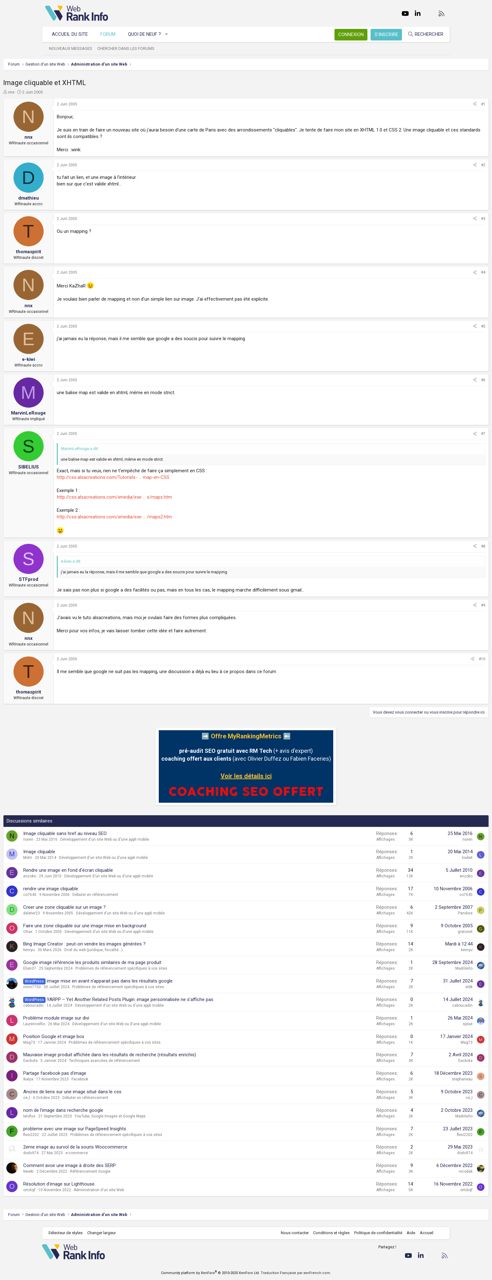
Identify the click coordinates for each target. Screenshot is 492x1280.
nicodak (423, 1171)
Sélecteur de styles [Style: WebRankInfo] (68, 1232)
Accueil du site (73, 34)
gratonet (423, 931)
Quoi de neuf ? (147, 34)
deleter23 (73, 913)
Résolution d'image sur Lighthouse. (101, 1184)
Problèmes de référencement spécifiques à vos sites (163, 968)
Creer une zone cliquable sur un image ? (106, 907)
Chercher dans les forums (129, 48)
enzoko (71, 876)
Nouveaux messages (73, 48)
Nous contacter (292, 1232)
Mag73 (71, 1042)
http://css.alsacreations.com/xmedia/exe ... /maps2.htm (156, 517)
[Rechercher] (422, 34)
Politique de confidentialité (375, 1232)
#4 (441, 272)
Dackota (72, 1060)
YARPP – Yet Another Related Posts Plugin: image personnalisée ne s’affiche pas (172, 999)
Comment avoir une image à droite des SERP (111, 1165)
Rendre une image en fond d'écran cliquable (110, 870)
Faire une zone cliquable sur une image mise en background (126, 926)
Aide (408, 1232)
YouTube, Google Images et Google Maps (152, 1116)
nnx (53, 92)
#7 (441, 433)
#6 (441, 380)
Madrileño (421, 968)
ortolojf (71, 1190)
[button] (170, 34)
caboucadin (75, 1005)
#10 (440, 659)
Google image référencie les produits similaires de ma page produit (134, 962)
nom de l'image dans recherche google (105, 1110)
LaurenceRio (76, 1024)
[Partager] (433, 104)
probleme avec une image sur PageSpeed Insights (116, 1129)
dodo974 (73, 1153)
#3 (441, 219)
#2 (441, 165)
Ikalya (70, 1079)
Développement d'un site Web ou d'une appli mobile (146, 839)
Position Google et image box (95, 1036)
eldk (426, 987)
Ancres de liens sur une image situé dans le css (114, 1092)
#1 (441, 104)
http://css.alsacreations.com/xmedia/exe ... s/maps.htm (156, 497)
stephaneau (420, 1079)
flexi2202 (73, 1135)
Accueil (423, 1232)
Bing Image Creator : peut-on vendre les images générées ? (126, 944)
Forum (111, 34)
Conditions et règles (328, 1232)
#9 (441, 605)
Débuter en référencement (137, 894)
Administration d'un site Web (141, 1190)
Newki (70, 1171)
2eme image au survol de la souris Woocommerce (117, 1147)
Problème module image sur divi (98, 1018)
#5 (441, 326)
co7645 (71, 894)
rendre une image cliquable (92, 889)
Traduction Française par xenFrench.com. (296, 1273)
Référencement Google (132, 1171)
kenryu (71, 950)
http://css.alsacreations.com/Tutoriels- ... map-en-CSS (155, 477)
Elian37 (71, 968)
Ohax (69, 931)
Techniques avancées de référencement (146, 1060)
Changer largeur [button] (104, 1232)
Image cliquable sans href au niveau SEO (107, 833)
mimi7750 (74, 987)
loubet (425, 857)
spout (425, 1024)
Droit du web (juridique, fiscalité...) (135, 950)
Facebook (122, 1079)
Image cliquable (81, 851)
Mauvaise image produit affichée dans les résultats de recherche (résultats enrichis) (151, 1055)
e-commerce (119, 1153)
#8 (441, 546)
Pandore (423, 913)
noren (70, 839)
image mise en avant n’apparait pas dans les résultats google (152, 981)
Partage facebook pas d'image (96, 1073)
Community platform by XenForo (210, 1273)
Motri (69, 857)
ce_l (68, 1097)
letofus (71, 1116)
